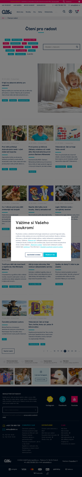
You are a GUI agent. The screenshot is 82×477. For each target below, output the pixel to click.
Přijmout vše (32, 240)
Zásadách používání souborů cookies (51, 247)
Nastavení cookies (36, 245)
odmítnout (26, 247)
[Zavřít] (69, 218)
